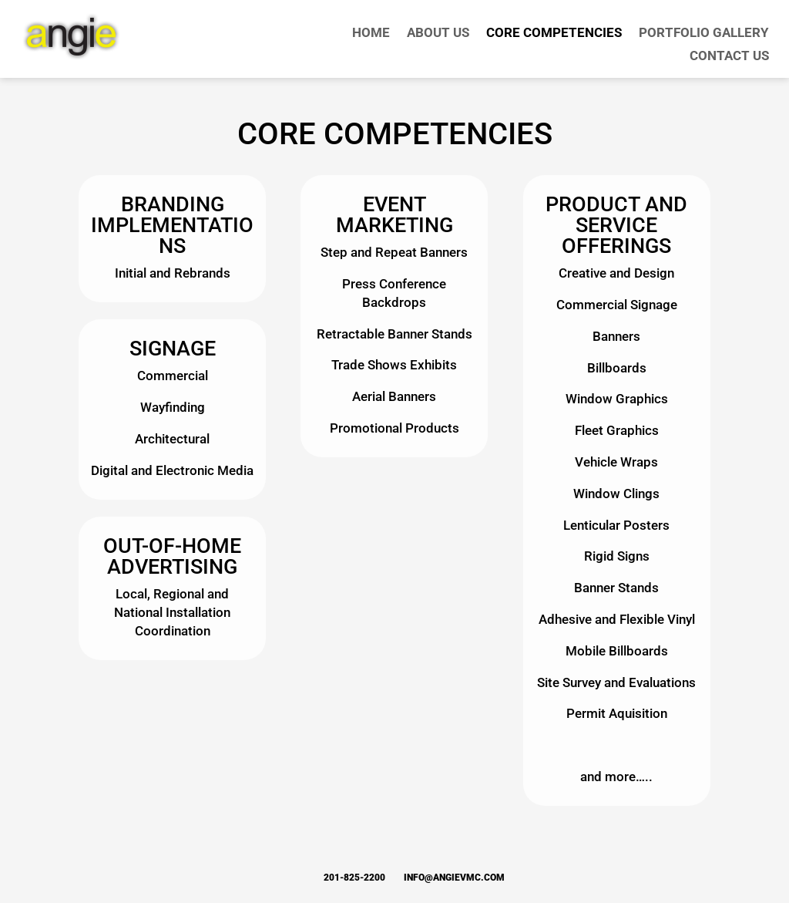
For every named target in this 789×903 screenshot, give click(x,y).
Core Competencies (554, 33)
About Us (438, 33)
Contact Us (729, 56)
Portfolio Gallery (704, 33)
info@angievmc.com (454, 877)
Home (371, 33)
